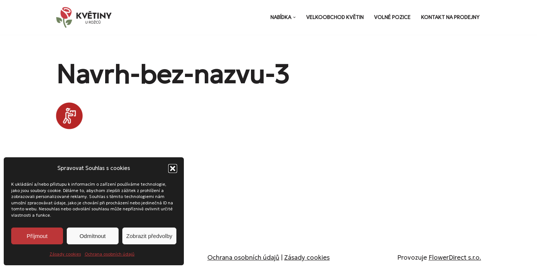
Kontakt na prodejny (450, 17)
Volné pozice (392, 17)
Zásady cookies (65, 254)
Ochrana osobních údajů (110, 254)
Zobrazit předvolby (149, 236)
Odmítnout (92, 236)
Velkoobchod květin (335, 17)
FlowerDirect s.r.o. (454, 257)
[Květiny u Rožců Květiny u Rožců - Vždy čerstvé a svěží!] (86, 17)
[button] (172, 168)
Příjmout (36, 236)
